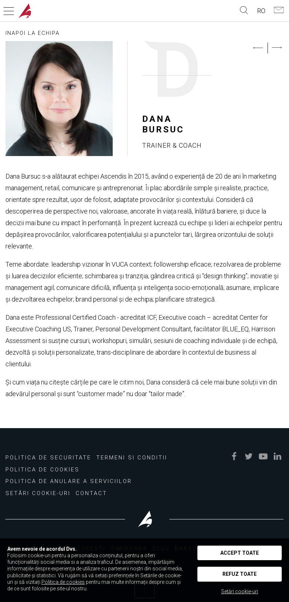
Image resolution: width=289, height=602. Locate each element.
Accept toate (239, 553)
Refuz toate (239, 574)
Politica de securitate (48, 457)
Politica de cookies (42, 469)
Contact (91, 493)
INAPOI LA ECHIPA (32, 33)
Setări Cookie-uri (38, 493)
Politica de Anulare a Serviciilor (68, 481)
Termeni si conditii (131, 457)
